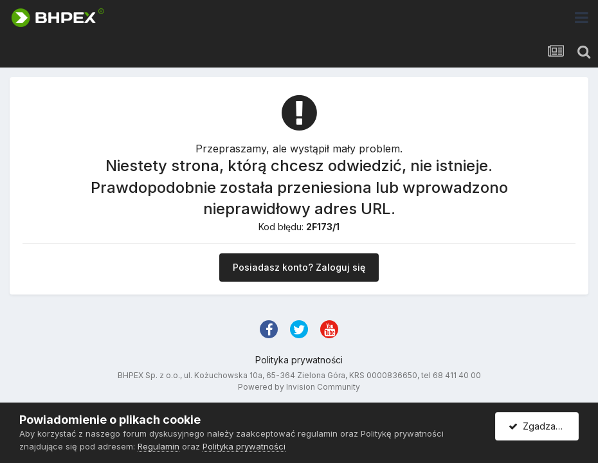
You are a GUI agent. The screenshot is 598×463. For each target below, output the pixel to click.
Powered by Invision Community (299, 387)
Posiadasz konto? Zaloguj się (299, 267)
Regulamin (158, 446)
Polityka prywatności (299, 359)
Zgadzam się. (544, 426)
